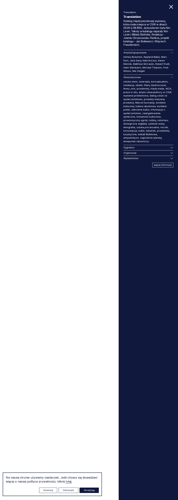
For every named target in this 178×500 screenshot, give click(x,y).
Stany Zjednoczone (155, 85)
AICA (168, 88)
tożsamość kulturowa (149, 116)
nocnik (164, 127)
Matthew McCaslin (143, 63)
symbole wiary (156, 123)
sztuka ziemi (130, 81)
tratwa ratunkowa (146, 106)
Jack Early (135, 60)
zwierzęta (144, 81)
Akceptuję (89, 490)
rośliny (152, 120)
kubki (141, 130)
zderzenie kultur (140, 109)
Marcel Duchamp (145, 102)
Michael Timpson (152, 67)
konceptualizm (159, 81)
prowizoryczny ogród (135, 120)
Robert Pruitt (162, 63)
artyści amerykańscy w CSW (155, 92)
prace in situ (130, 92)
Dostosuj (48, 490)
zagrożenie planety (151, 137)
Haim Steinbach (132, 67)
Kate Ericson (150, 60)
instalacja (128, 85)
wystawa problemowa (135, 95)
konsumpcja (130, 130)
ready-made (157, 88)
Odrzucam (68, 490)
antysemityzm (131, 137)
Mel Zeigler (138, 70)
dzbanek (151, 130)
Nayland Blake (152, 56)
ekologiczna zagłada (135, 123)
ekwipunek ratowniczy (136, 141)
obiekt (139, 85)
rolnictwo (162, 120)
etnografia (129, 127)
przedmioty (143, 88)
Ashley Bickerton (132, 56)
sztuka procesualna (148, 127)
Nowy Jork (129, 88)
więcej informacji (163, 165)
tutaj (68, 481)
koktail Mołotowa (147, 134)
